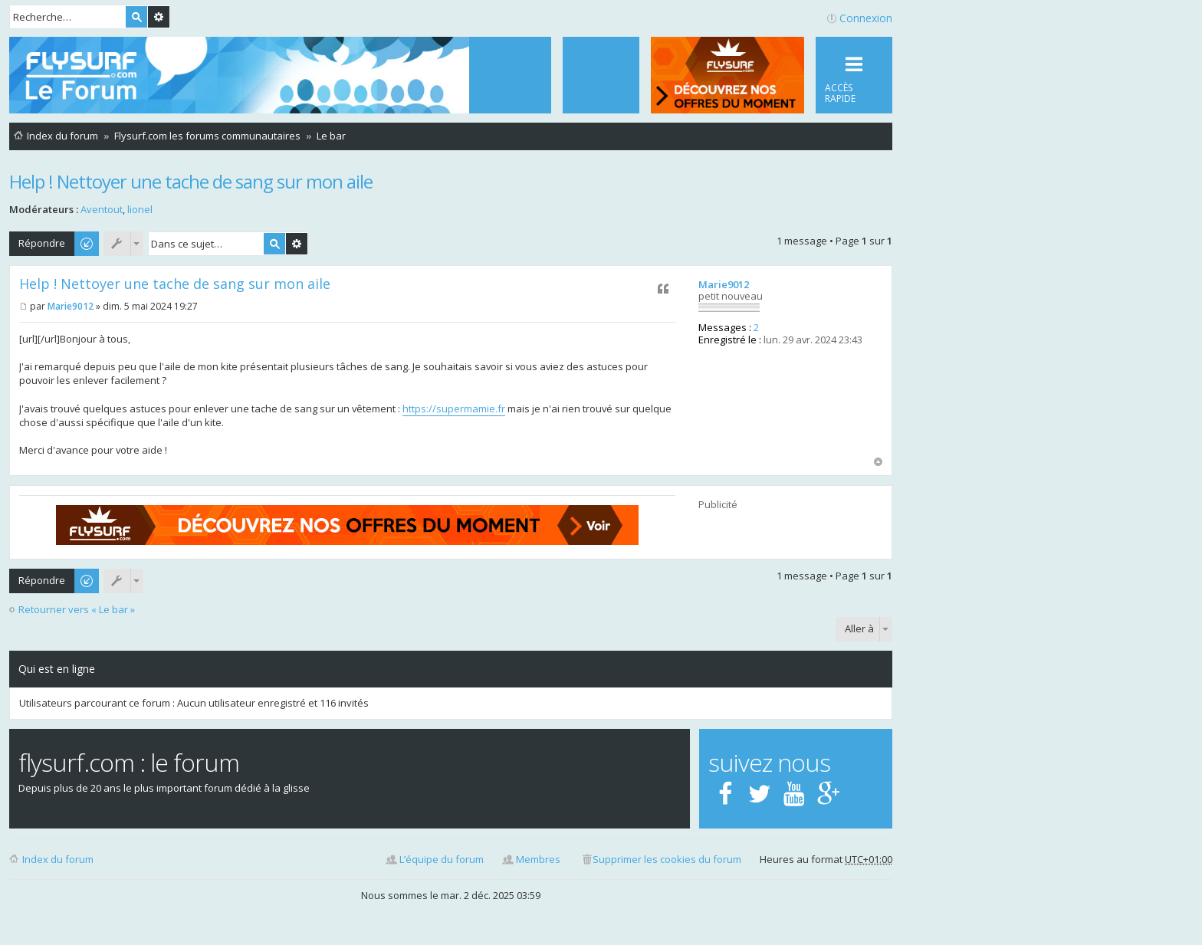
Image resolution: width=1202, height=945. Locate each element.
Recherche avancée (158, 17)
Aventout (101, 209)
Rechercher (136, 17)
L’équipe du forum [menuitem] (441, 859)
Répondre (41, 243)
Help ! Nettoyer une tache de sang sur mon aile (191, 181)
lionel (140, 209)
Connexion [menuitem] (865, 18)
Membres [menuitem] (538, 859)
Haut (878, 462)
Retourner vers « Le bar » (76, 609)
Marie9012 (723, 284)
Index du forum (58, 859)
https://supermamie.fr (453, 408)
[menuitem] (601, 75)
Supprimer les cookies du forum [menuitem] (667, 859)
